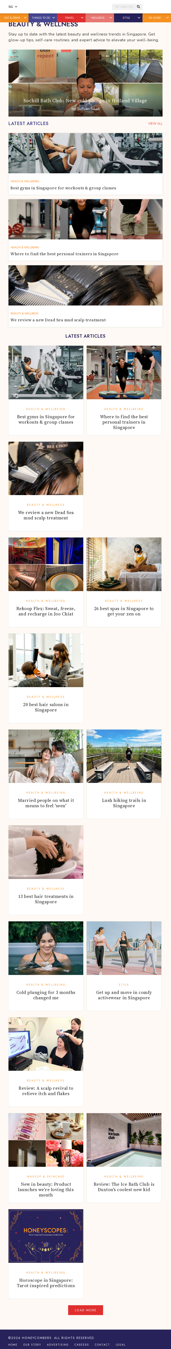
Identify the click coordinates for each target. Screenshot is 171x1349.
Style (124, 985)
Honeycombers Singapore (66, 7)
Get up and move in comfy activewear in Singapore (124, 995)
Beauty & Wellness (46, 505)
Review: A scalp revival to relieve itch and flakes (45, 1091)
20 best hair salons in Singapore (46, 707)
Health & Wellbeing (46, 409)
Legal (121, 1345)
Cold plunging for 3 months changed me (45, 995)
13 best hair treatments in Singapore (46, 899)
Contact (102, 1345)
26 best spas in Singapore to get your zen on (124, 611)
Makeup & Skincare (46, 1177)
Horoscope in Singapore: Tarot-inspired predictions (46, 1283)
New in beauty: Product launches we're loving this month (46, 1189)
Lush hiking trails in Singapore (124, 803)
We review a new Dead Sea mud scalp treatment (46, 515)
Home (13, 1345)
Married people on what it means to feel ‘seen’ (46, 803)
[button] (25, 17)
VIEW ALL (155, 123)
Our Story (32, 1345)
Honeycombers (37, 1338)
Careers (82, 1345)
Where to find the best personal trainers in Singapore (124, 422)
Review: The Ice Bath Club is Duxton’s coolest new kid (124, 1187)
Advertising (58, 1345)
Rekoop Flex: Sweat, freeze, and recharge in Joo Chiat (46, 611)
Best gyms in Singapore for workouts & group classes (46, 419)
